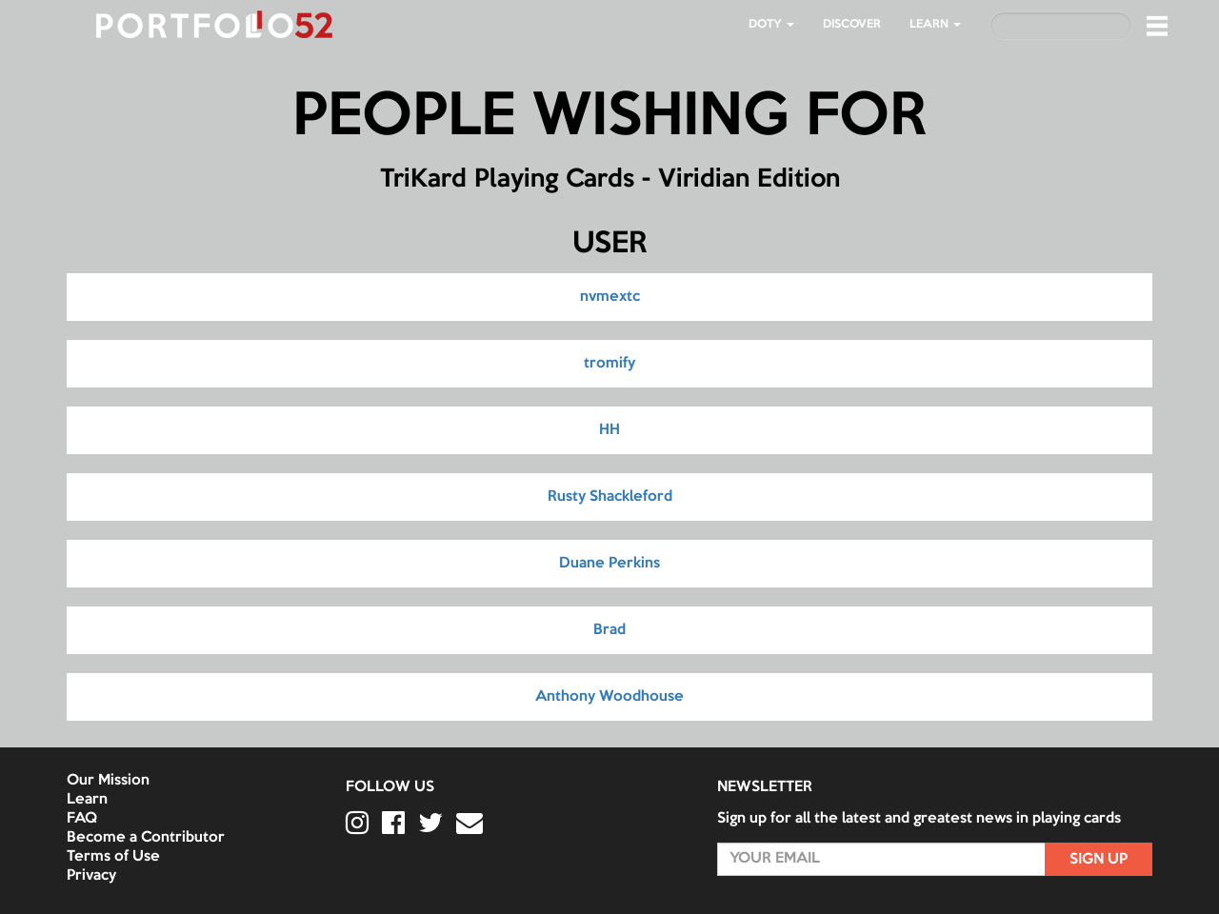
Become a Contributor (146, 837)
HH (609, 430)
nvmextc (610, 297)
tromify (609, 363)
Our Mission (108, 780)
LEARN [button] (935, 24)
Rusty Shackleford (610, 497)
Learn (87, 799)
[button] (1157, 25)
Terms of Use (113, 857)
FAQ (82, 818)
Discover (852, 24)
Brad (609, 630)
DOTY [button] (771, 24)
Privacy (91, 876)
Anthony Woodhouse (609, 697)
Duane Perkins (609, 563)
